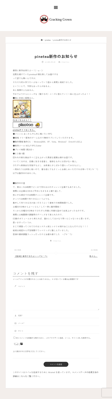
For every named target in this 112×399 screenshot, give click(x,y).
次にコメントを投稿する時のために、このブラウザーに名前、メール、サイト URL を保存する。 (52, 338)
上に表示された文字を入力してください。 (29, 351)
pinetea (48, 40)
